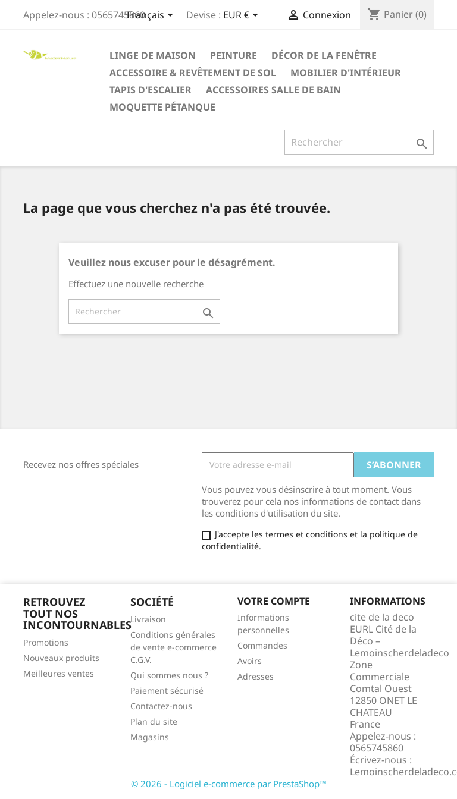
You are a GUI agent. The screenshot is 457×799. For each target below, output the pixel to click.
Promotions (45, 642)
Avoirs (249, 660)
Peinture (233, 55)
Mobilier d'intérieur (345, 72)
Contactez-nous (161, 706)
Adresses (255, 676)
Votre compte (273, 601)
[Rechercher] (359, 142)
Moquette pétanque (162, 107)
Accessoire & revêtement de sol (192, 72)
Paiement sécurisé (167, 690)
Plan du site (153, 721)
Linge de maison (152, 55)
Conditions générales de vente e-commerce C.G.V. (173, 647)
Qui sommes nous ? (169, 675)
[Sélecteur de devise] (242, 16)
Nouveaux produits (61, 657)
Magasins (149, 737)
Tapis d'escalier (150, 89)
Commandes (262, 645)
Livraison (148, 619)
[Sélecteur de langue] (152, 16)
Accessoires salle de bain (273, 89)
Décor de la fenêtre (324, 55)
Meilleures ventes (58, 673)
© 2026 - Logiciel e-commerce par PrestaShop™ (229, 783)
